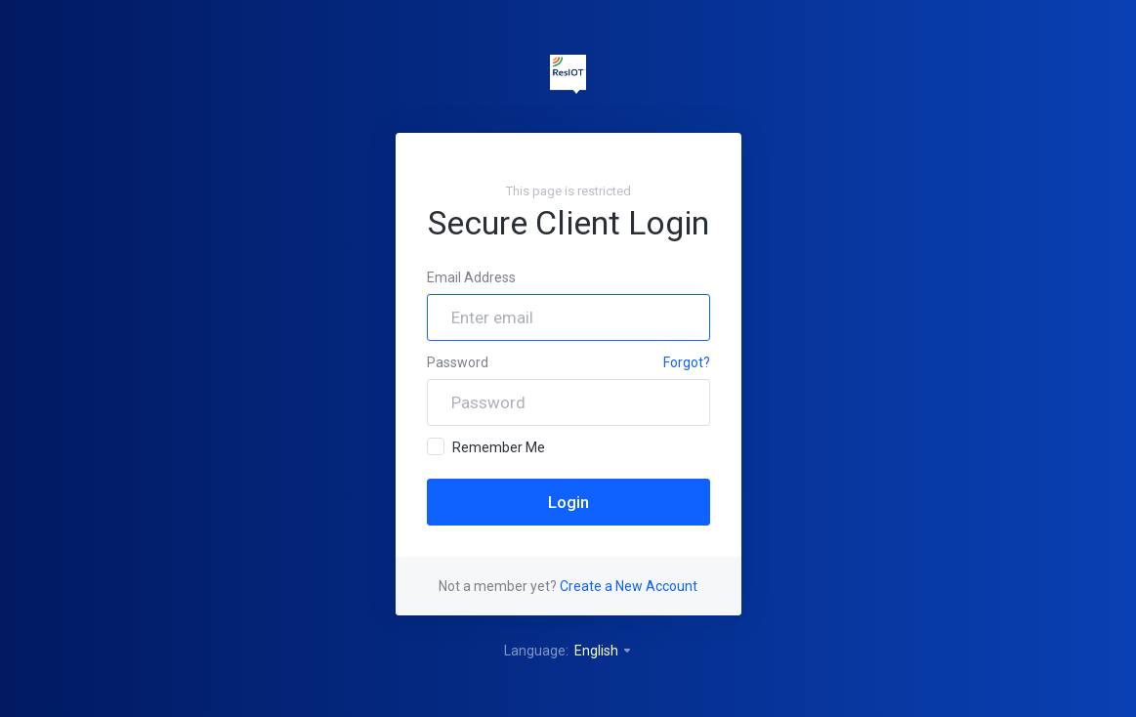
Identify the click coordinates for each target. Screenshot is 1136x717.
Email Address (471, 277)
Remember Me (486, 446)
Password (457, 362)
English (603, 650)
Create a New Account (628, 586)
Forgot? (686, 362)
